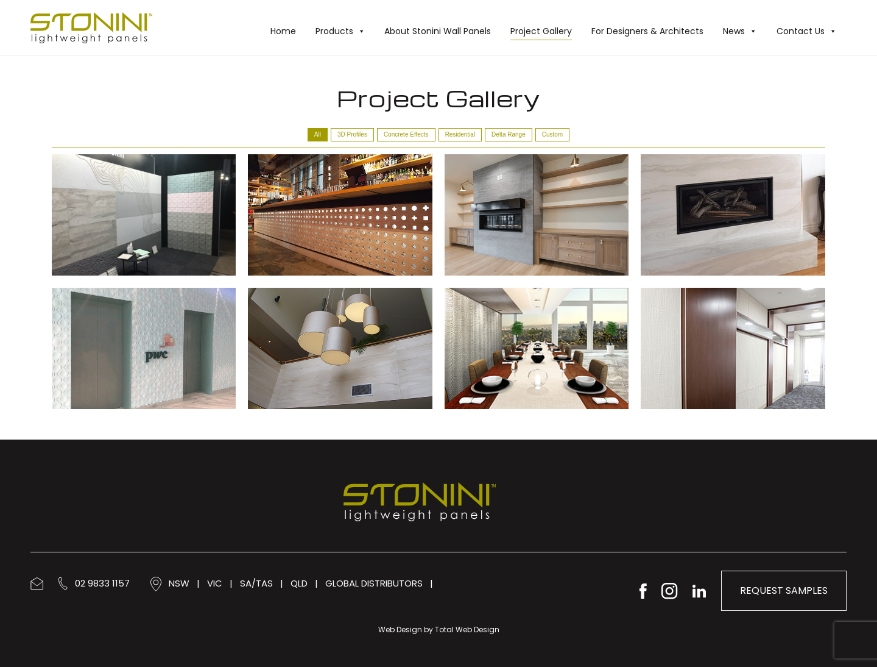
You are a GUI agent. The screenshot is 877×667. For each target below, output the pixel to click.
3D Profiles (352, 134)
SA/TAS (256, 583)
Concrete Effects (406, 134)
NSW (179, 583)
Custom (552, 134)
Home (283, 31)
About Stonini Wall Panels (437, 31)
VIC (214, 583)
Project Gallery (541, 31)
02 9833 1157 (94, 583)
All (317, 134)
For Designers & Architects (647, 31)
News (740, 31)
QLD (299, 583)
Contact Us (807, 31)
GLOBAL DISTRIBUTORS (374, 583)
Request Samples (784, 590)
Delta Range (508, 134)
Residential (460, 134)
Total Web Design (467, 629)
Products (340, 31)
